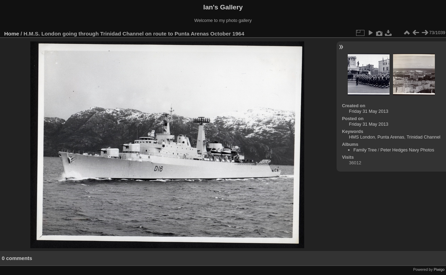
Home (11, 34)
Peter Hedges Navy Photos (407, 149)
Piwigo (439, 269)
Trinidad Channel (423, 137)
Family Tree (365, 149)
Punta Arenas (390, 137)
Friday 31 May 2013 (368, 111)
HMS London (362, 137)
